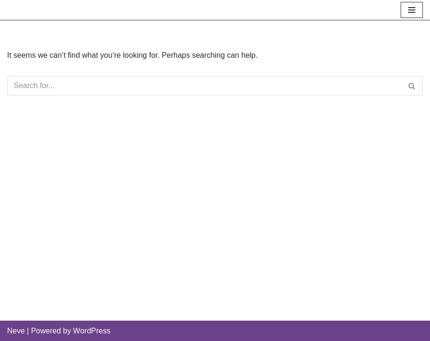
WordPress (91, 331)
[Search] (204, 86)
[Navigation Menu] (412, 10)
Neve (16, 331)
